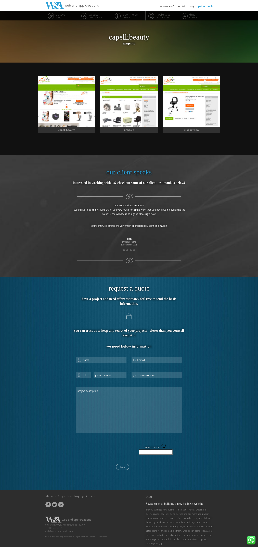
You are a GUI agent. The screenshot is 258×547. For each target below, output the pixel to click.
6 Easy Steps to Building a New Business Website (174, 503)
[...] (160, 543)
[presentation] (101, 449)
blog (192, 6)
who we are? (167, 6)
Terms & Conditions (98, 537)
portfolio (181, 6)
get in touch (205, 6)
